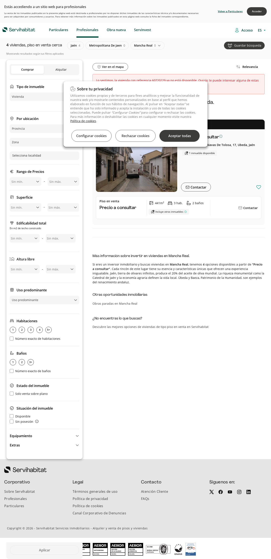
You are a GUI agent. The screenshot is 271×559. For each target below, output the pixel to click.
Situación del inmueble (35, 408)
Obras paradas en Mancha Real (115, 304)
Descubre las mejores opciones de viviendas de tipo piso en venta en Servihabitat (151, 327)
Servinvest (142, 30)
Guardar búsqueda (247, 45)
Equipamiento (21, 436)
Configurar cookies (91, 136)
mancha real (145, 45)
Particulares (58, 30)
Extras (15, 445)
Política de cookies (83, 121)
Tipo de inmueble (30, 86)
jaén (75, 45)
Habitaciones (27, 321)
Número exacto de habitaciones (35, 339)
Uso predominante (32, 290)
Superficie (25, 197)
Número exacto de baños (30, 371)
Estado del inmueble (33, 385)
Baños (22, 353)
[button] (44, 435)
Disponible (20, 416)
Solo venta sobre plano (29, 394)
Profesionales (87, 30)
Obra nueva (116, 30)
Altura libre (26, 259)
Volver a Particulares (230, 11)
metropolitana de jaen (107, 45)
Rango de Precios (30, 171)
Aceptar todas (179, 136)
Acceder (257, 11)
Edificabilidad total (28, 226)
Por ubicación (28, 118)
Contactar (198, 187)
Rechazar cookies (135, 136)
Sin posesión (21, 422)
